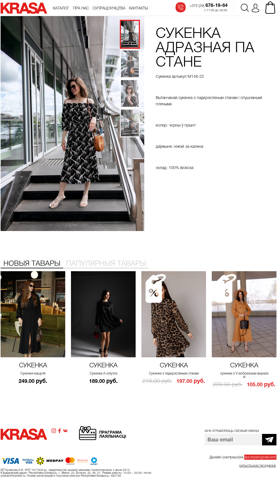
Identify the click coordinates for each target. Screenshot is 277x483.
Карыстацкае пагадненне (257, 465)
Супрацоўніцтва (109, 8)
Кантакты (138, 8)
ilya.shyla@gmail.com (260, 457)
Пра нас (81, 8)
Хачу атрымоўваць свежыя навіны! (232, 430)
